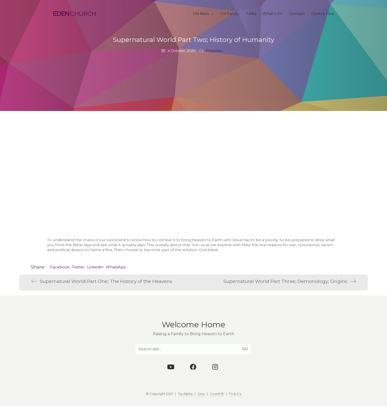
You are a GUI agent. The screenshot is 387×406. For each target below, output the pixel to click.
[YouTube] (171, 367)
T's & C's (235, 394)
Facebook (59, 267)
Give (201, 394)
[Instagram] (215, 367)
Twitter (78, 267)
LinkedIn (95, 267)
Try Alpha (185, 394)
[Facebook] (193, 367)
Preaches (214, 51)
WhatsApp (116, 267)
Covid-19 (217, 394)
